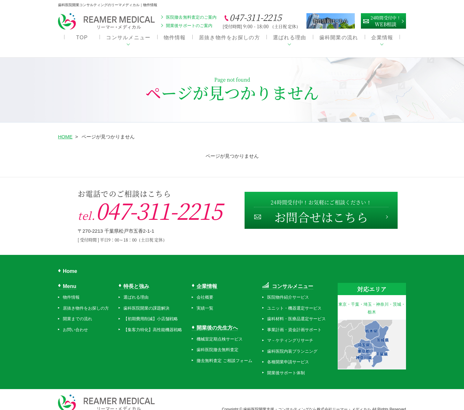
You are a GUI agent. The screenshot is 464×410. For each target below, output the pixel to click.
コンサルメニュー (128, 39)
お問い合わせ (75, 322)
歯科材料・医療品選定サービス (296, 311)
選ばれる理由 (289, 39)
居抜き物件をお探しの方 (229, 39)
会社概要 (205, 289)
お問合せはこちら (320, 205)
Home (70, 263)
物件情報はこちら (331, 21)
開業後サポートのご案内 (189, 25)
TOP (82, 39)
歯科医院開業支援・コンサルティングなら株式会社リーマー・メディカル (307, 401)
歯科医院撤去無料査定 (217, 342)
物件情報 (175, 39)
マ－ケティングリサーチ (290, 333)
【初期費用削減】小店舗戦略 (150, 311)
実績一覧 (205, 300)
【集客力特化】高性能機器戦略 (152, 322)
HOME (65, 129)
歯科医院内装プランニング (292, 343)
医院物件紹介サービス (288, 289)
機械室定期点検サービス (220, 331)
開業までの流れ (77, 311)
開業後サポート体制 (286, 365)
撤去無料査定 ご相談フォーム (224, 352)
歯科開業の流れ (338, 39)
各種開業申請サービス (288, 354)
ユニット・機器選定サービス (294, 300)
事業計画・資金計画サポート (294, 322)
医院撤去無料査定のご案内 (191, 17)
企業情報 (382, 39)
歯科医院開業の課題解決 (146, 300)
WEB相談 (386, 20)
